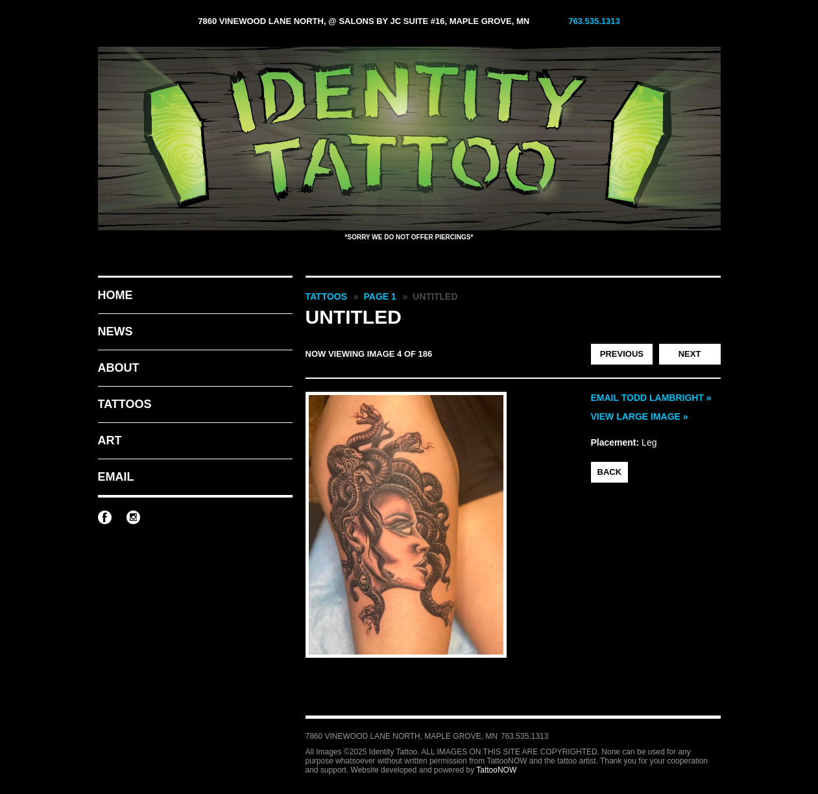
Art (110, 440)
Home (115, 295)
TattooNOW (496, 770)
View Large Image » (639, 416)
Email (116, 476)
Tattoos (125, 404)
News (115, 331)
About (118, 367)
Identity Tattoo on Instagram (133, 517)
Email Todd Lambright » (651, 397)
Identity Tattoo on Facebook (105, 517)
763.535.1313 (594, 21)
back (609, 472)
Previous (622, 354)
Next (690, 354)
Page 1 (380, 296)
